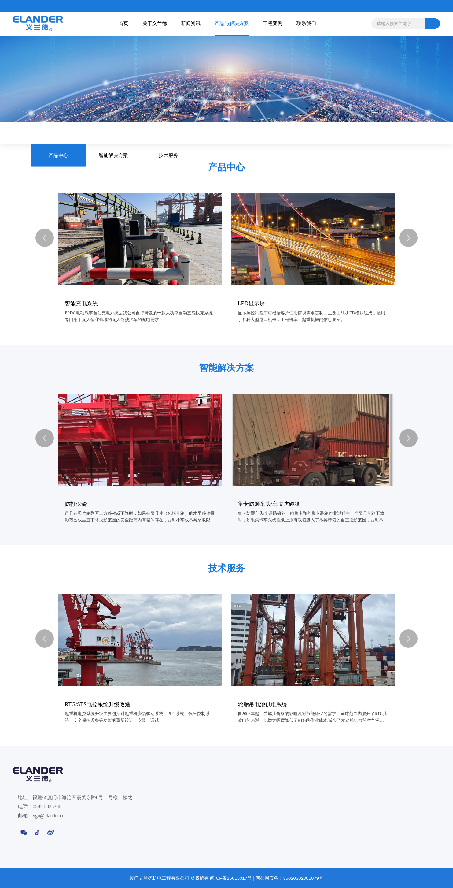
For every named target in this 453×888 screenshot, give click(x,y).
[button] (44, 237)
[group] (140, 262)
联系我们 (398, 867)
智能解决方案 (113, 133)
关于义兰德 (193, 867)
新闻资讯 (238, 867)
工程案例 (346, 867)
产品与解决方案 (294, 867)
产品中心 (58, 133)
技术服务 (168, 133)
